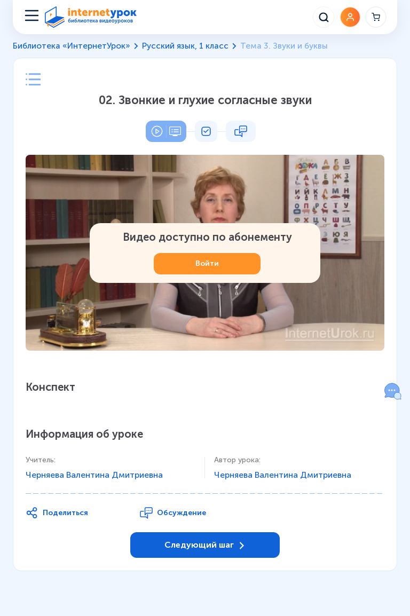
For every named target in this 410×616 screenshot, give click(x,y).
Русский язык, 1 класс (185, 46)
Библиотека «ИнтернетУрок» (71, 46)
